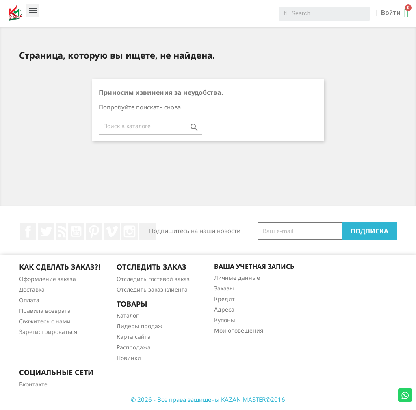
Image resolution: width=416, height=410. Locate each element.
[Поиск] (150, 126)
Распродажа (134, 347)
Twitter (46, 231)
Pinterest (94, 231)
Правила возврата (45, 310)
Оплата (29, 300)
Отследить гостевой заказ (153, 279)
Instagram (129, 231)
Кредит (224, 299)
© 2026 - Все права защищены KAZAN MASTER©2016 (208, 399)
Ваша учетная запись (254, 266)
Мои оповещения (238, 330)
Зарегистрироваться (48, 332)
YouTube (76, 231)
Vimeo (112, 231)
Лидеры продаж (139, 326)
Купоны (224, 320)
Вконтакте (33, 384)
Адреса (224, 309)
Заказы (224, 288)
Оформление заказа (47, 279)
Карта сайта (134, 336)
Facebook (28, 231)
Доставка (32, 289)
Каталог (128, 315)
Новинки (129, 358)
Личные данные (237, 277)
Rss (61, 231)
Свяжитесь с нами (45, 321)
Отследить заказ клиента (152, 289)
